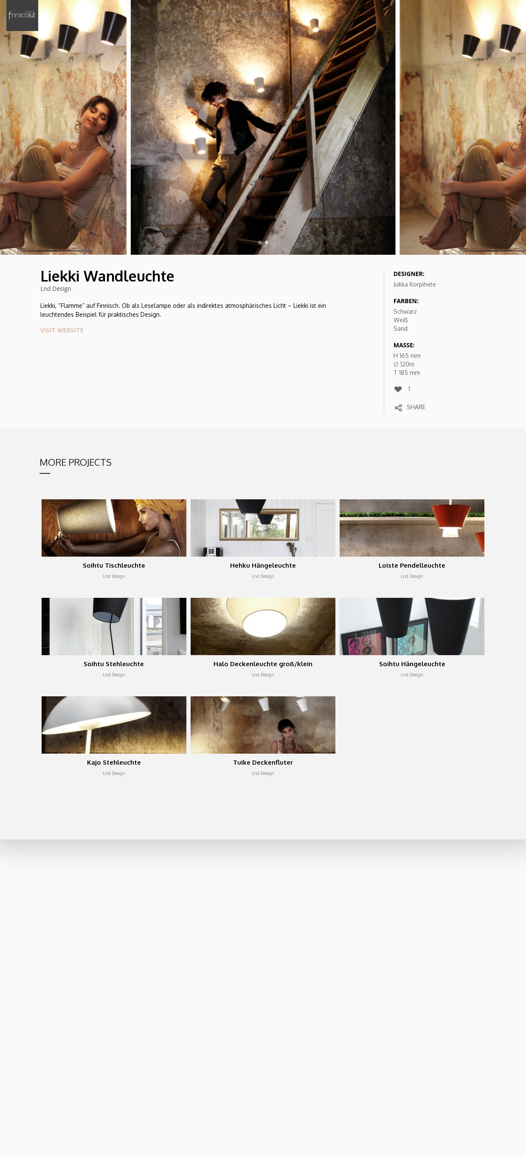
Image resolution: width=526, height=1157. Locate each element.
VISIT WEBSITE (62, 330)
